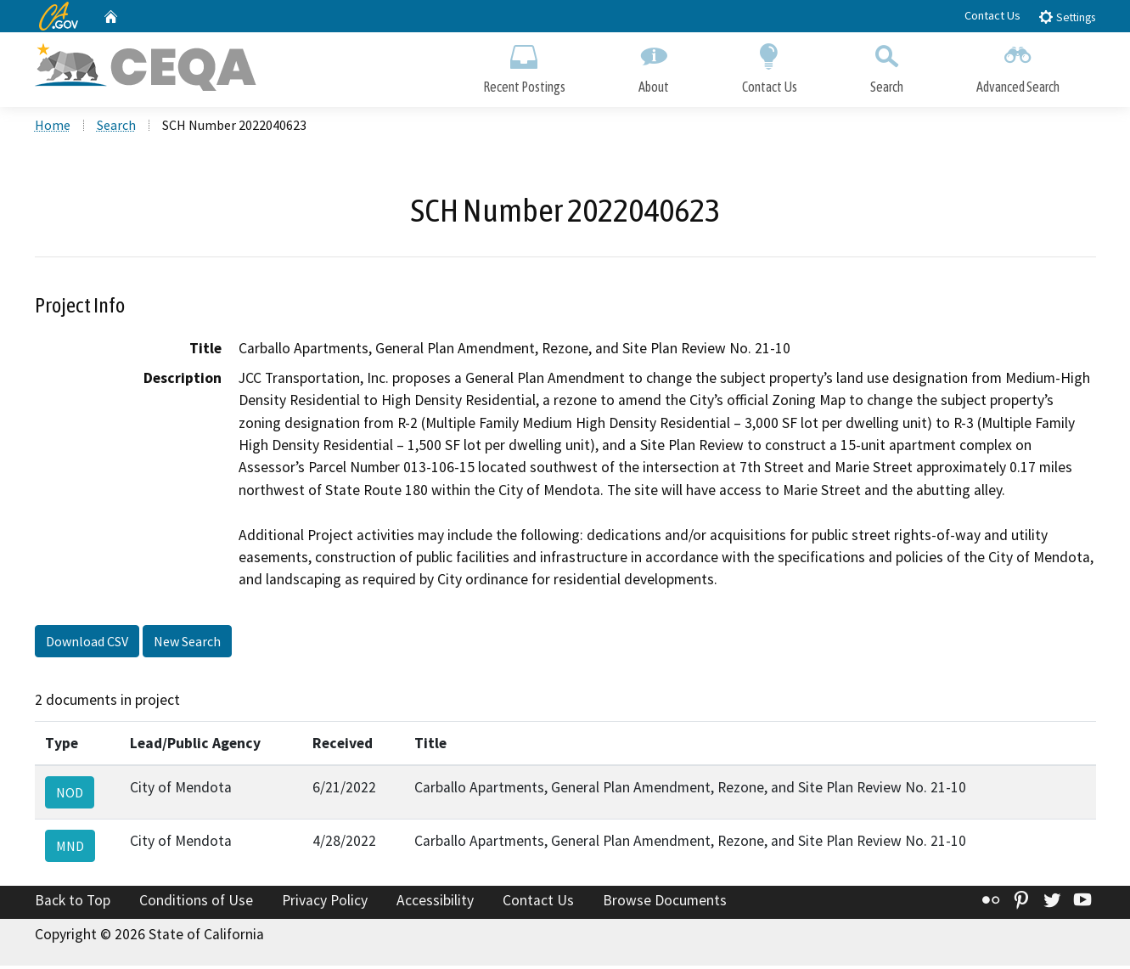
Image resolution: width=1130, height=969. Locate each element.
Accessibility (435, 904)
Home (52, 128)
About (653, 66)
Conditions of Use (196, 904)
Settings (1066, 16)
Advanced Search (1018, 66)
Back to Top (72, 904)
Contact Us (992, 15)
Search (887, 66)
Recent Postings (524, 66)
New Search (187, 644)
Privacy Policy (325, 904)
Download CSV (87, 644)
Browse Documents (665, 904)
